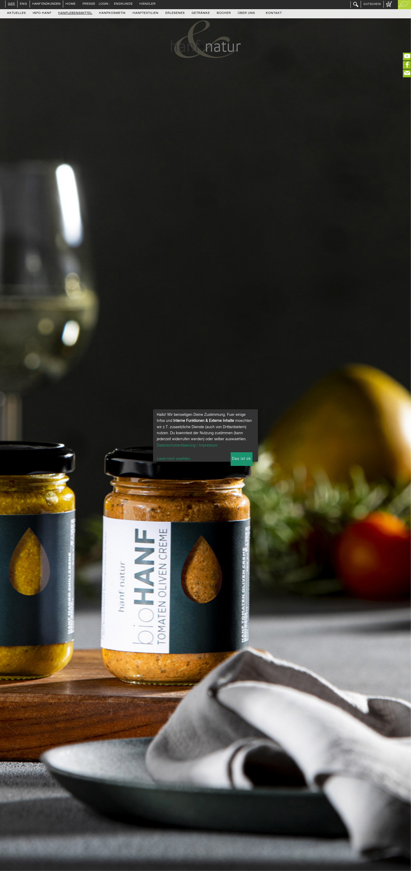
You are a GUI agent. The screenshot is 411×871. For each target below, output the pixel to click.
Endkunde (123, 4)
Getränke (201, 13)
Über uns (246, 13)
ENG (23, 4)
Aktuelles (16, 13)
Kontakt (274, 13)
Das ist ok (241, 459)
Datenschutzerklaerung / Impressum (187, 445)
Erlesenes (175, 13)
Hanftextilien (146, 13)
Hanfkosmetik (112, 13)
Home (71, 4)
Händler (147, 4)
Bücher (224, 13)
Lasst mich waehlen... (175, 459)
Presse (89, 4)
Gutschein (372, 4)
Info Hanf (42, 13)
